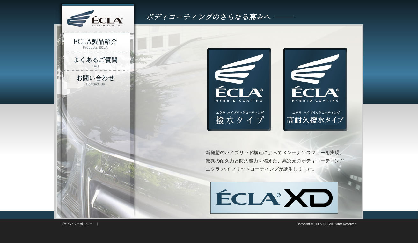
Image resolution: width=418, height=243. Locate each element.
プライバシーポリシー (76, 223)
